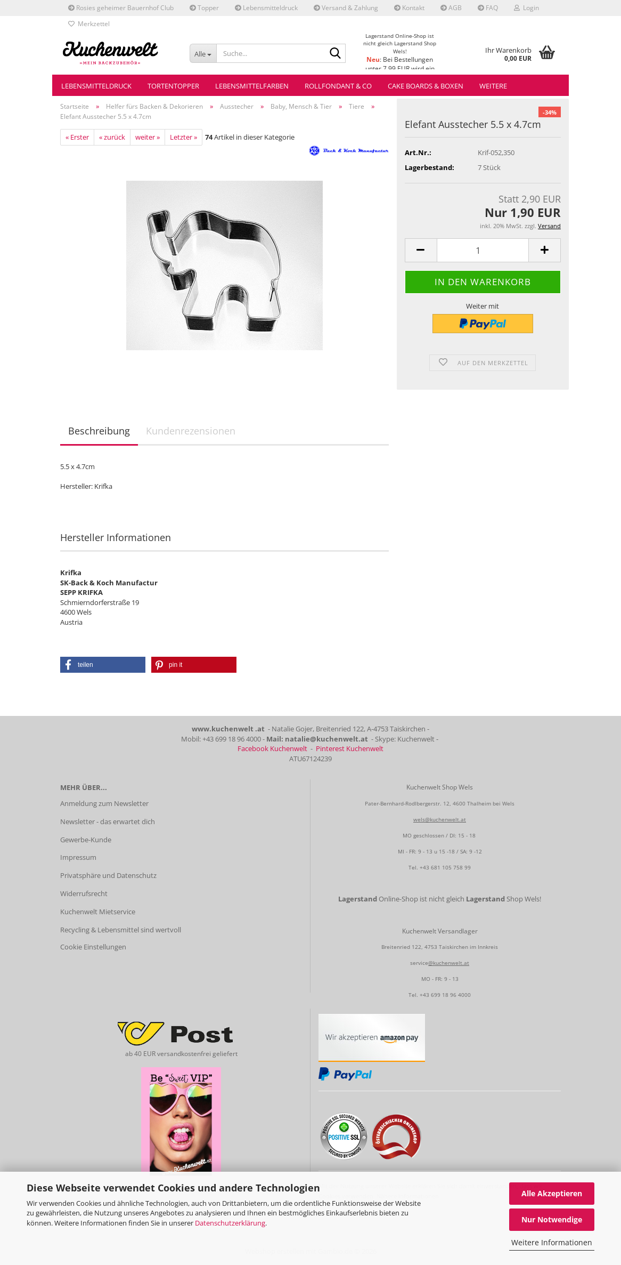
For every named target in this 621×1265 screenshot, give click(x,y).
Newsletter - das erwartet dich (107, 821)
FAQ (488, 7)
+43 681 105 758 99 (445, 867)
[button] (421, 250)
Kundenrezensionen (190, 430)
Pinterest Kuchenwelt (349, 748)
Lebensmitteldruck (266, 7)
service (419, 962)
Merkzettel (89, 23)
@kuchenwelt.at (448, 962)
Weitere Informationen (551, 1242)
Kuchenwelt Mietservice (97, 911)
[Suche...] (203, 53)
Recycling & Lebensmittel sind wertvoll (120, 929)
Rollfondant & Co (338, 86)
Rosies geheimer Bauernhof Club (121, 7)
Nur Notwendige (551, 1219)
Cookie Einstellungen (93, 947)
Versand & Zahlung (346, 7)
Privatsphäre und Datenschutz (108, 875)
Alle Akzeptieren (551, 1193)
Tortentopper (173, 86)
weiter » (147, 137)
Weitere (493, 86)
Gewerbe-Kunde (85, 839)
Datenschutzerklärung (230, 1223)
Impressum (78, 857)
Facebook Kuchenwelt (272, 748)
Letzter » (183, 137)
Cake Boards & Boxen (425, 86)
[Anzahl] (483, 250)
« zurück (112, 137)
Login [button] (526, 7)
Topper (204, 7)
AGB (451, 7)
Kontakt (409, 7)
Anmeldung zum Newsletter (104, 803)
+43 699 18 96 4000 (445, 994)
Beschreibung (99, 430)
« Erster (77, 137)
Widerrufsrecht (84, 893)
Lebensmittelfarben (252, 86)
